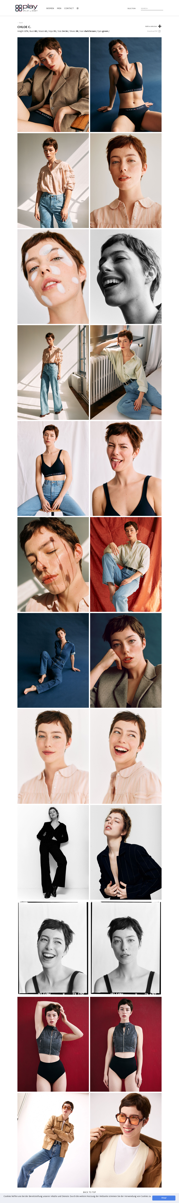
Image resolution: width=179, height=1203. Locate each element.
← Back (20, 22)
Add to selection (153, 26)
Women (50, 8)
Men (59, 8)
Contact (69, 8)
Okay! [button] (163, 1198)
